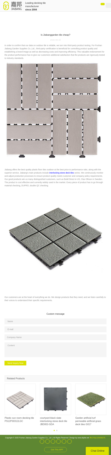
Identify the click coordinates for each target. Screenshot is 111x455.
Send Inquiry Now (15, 363)
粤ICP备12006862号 (97, 438)
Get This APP (57, 449)
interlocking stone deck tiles (61, 173)
